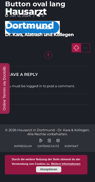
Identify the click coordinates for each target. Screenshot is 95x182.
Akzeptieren (48, 169)
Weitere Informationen (66, 163)
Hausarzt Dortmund (29, 18)
